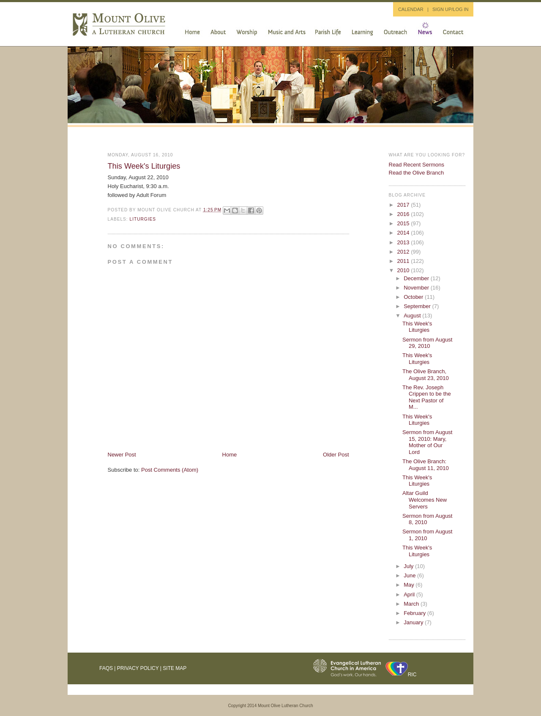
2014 (404, 233)
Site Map (174, 668)
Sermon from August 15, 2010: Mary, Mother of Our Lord (427, 442)
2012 (404, 252)
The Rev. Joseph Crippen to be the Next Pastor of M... (426, 397)
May (409, 585)
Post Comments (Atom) (169, 470)
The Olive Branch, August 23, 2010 (425, 374)
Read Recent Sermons (417, 164)
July (409, 566)
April (410, 594)
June (410, 575)
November (417, 287)
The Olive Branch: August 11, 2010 (425, 464)
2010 (404, 270)
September (418, 306)
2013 (404, 242)
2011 (404, 261)
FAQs (106, 668)
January (414, 622)
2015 (404, 223)
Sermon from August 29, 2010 (427, 343)
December (417, 278)
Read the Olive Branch (416, 172)
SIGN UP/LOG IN (450, 9)
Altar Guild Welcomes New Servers (424, 499)
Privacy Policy (138, 668)
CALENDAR (411, 9)
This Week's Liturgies (144, 166)
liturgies (143, 219)
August (413, 315)
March (412, 604)
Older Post (336, 454)
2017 (404, 205)
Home (229, 454)
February (415, 613)
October (414, 297)
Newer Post (122, 454)
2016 (404, 214)
